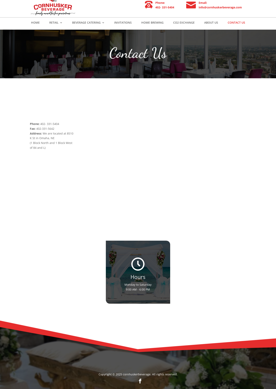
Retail (54, 29)
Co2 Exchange (184, 29)
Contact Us (236, 29)
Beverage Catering (86, 29)
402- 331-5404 (164, 14)
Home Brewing (152, 29)
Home (35, 29)
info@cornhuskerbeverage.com (220, 14)
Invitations (123, 29)
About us (211, 29)
